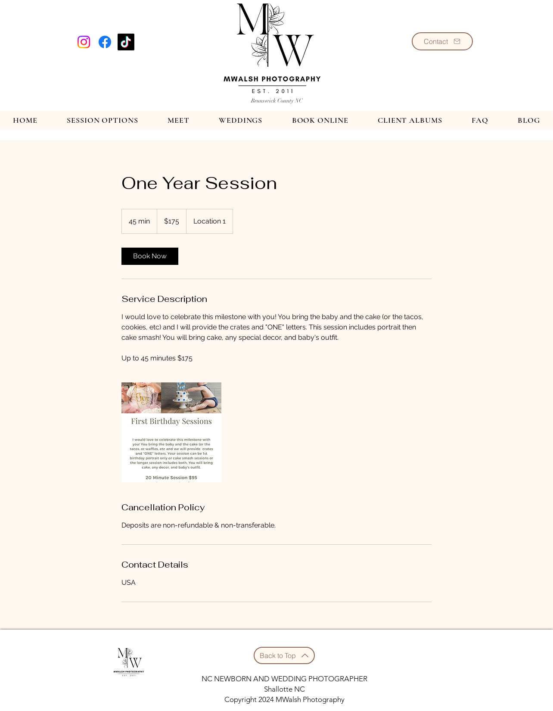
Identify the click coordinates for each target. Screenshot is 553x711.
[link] (149, 256)
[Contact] (442, 41)
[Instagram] (83, 42)
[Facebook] (104, 42)
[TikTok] (126, 42)
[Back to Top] (284, 655)
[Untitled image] (171, 432)
